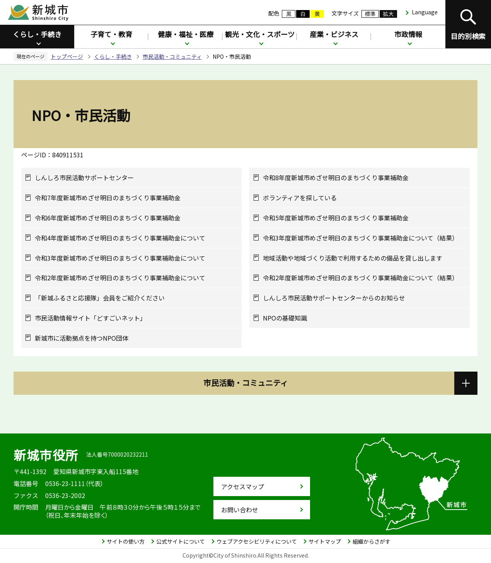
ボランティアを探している (300, 198)
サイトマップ (325, 541)
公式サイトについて (180, 541)
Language (425, 12)
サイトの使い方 (126, 541)
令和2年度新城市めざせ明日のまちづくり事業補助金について (120, 278)
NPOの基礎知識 (285, 318)
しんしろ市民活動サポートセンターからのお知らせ (334, 298)
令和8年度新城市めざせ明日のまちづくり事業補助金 (336, 178)
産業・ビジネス (334, 34)
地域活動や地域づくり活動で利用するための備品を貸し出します (352, 258)
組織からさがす (371, 541)
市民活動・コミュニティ (172, 56)
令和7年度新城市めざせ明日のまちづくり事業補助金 (108, 198)
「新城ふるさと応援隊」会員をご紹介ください (100, 298)
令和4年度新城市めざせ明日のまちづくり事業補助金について (120, 238)
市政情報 (408, 34)
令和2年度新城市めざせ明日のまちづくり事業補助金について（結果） (360, 278)
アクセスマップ (242, 486)
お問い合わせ (239, 509)
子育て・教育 (111, 34)
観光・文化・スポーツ (260, 34)
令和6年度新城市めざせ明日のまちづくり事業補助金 (108, 218)
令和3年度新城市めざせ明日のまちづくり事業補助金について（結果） (360, 238)
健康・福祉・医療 (185, 34)
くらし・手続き (37, 34)
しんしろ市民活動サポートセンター (84, 178)
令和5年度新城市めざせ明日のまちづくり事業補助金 (336, 218)
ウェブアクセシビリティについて (257, 541)
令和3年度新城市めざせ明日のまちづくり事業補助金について (120, 258)
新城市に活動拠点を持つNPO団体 (81, 338)
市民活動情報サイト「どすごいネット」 (90, 318)
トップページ (67, 56)
